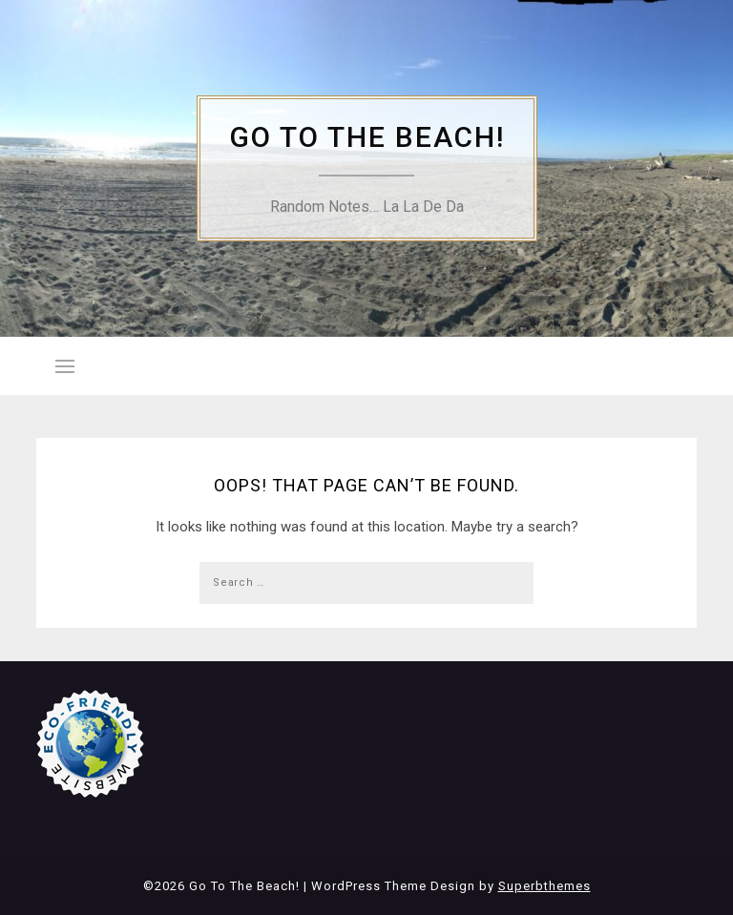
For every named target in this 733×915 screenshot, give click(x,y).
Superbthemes (544, 886)
